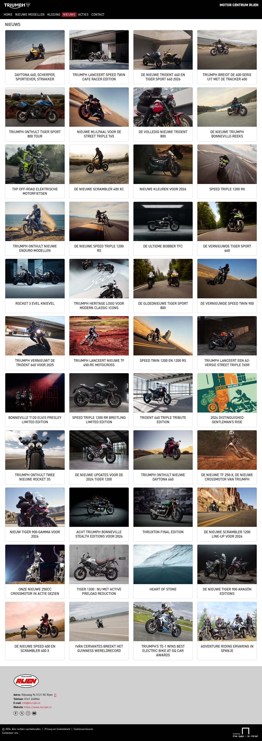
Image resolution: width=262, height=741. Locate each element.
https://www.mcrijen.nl (38, 707)
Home (8, 14)
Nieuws (69, 14)
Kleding (53, 14)
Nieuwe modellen (29, 14)
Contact (98, 14)
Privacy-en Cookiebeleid (57, 729)
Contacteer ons (10, 733)
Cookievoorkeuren (83, 729)
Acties (83, 14)
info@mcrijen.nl (31, 703)
